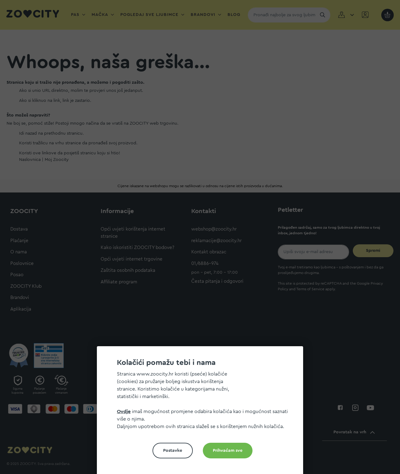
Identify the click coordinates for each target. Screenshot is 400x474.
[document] (202, 413)
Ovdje (124, 411)
